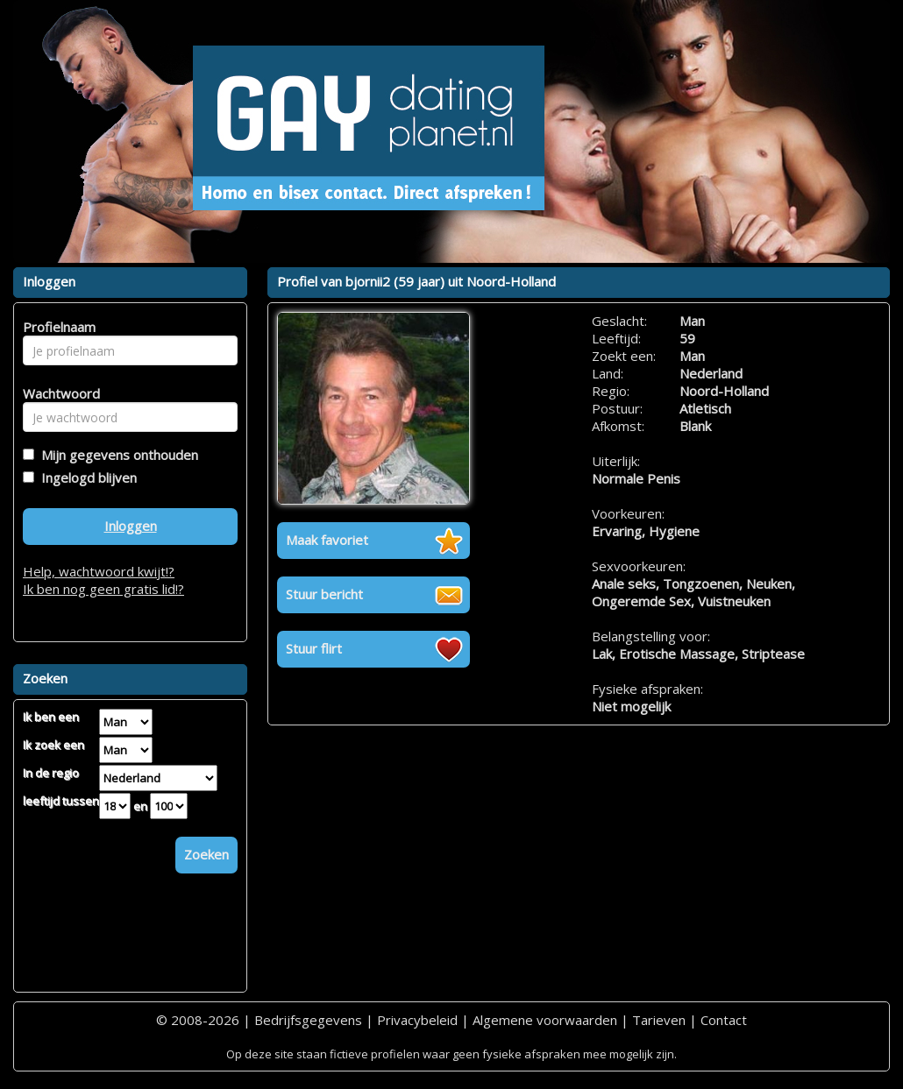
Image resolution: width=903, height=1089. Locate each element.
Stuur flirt (314, 648)
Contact (723, 1020)
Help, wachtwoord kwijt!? (98, 571)
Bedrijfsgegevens (308, 1020)
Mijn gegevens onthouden (116, 454)
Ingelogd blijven (85, 477)
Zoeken (206, 854)
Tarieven (659, 1020)
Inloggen (130, 525)
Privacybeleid (417, 1020)
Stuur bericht (324, 594)
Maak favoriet (327, 539)
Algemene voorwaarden (545, 1020)
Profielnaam (56, 327)
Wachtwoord (56, 393)
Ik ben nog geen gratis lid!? (103, 589)
